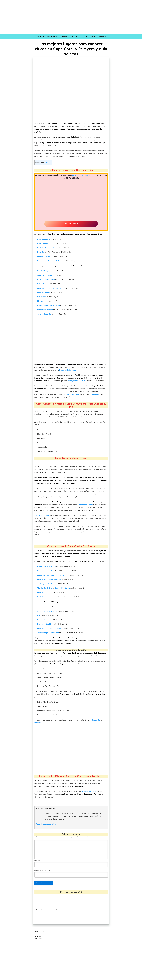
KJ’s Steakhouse (43, 620)
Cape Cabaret (42, 243)
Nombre (37, 860)
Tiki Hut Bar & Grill (44, 588)
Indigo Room (42, 284)
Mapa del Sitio (39, 938)
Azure (39, 607)
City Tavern (41, 297)
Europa (39, 36)
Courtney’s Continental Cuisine (49, 628)
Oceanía (101, 36)
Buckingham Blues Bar (46, 279)
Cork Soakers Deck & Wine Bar (49, 579)
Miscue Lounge (43, 301)
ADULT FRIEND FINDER (81, 175)
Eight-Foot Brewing (45, 256)
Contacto (38, 936)
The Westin (55, 261)
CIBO (39, 615)
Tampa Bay (96, 720)
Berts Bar (41, 252)
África (82, 36)
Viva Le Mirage (43, 271)
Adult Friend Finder (85, 505)
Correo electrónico (42, 870)
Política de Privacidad (42, 932)
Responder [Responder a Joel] (40, 917)
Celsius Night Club (44, 275)
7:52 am (103, 901)
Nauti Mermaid (43, 261)
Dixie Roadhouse (43, 239)
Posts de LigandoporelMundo (47, 824)
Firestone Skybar (43, 292)
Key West (95, 394)
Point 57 (40, 592)
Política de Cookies (41, 934)
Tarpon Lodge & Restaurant (48, 633)
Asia (91, 36)
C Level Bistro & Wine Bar (47, 611)
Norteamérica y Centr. (67, 36)
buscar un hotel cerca (67, 370)
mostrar (48, 163)
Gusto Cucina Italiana (45, 597)
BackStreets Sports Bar (46, 248)
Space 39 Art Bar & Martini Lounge (50, 288)
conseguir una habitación (77, 381)
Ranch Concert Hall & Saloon (48, 305)
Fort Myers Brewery (45, 310)
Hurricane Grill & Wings (46, 566)
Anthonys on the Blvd (45, 584)
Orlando (37, 723)
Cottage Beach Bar (44, 314)
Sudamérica (51, 36)
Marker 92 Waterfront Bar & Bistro (50, 575)
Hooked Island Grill (44, 571)
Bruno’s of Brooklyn (45, 624)
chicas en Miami (73, 394)
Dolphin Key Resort (62, 588)
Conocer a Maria (71, 223)
